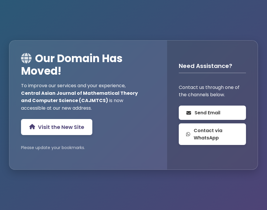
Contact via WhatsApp (204, 134)
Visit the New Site (56, 127)
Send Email (203, 112)
